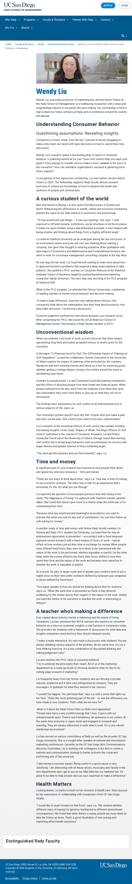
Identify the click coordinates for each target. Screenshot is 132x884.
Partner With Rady (84, 19)
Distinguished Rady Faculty (61, 44)
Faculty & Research (55, 19)
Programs (31, 19)
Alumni (26, 27)
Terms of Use (49, 878)
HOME (8, 44)
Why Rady (12, 19)
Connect (107, 19)
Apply (108, 5)
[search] (124, 36)
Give (125, 5)
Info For (11, 27)
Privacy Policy (30, 878)
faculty (40, 44)
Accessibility (12, 878)
